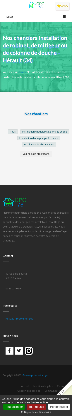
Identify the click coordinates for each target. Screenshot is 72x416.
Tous (13, 131)
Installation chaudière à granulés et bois (44, 131)
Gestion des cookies (28, 390)
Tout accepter (14, 406)
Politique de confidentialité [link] (36, 412)
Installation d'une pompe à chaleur (38, 138)
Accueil (22, 72)
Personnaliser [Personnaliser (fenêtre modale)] (59, 406)
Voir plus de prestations (36, 153)
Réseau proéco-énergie (35, 375)
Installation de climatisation (39, 144)
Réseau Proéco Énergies (19, 318)
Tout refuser (36, 406)
